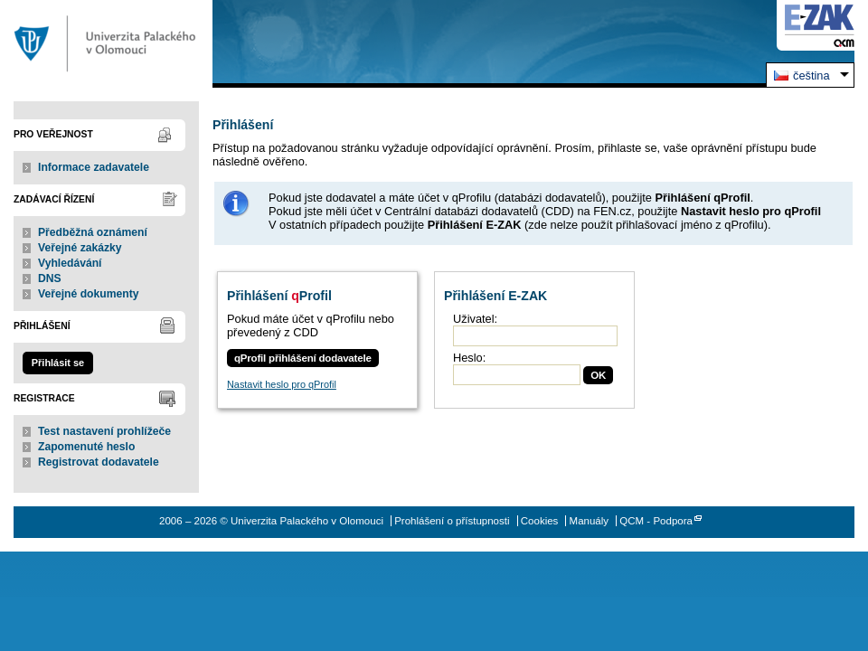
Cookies (540, 520)
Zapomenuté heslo (86, 446)
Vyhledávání (70, 263)
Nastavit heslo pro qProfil (281, 384)
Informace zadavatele (93, 167)
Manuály (589, 520)
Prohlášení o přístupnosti (451, 520)
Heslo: (469, 357)
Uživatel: (475, 319)
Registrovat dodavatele (98, 462)
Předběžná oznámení (92, 232)
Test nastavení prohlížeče (104, 431)
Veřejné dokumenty (88, 294)
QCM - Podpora (656, 520)
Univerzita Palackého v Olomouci (106, 44)
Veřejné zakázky (80, 247)
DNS (49, 278)
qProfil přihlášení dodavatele (303, 358)
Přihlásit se (58, 362)
